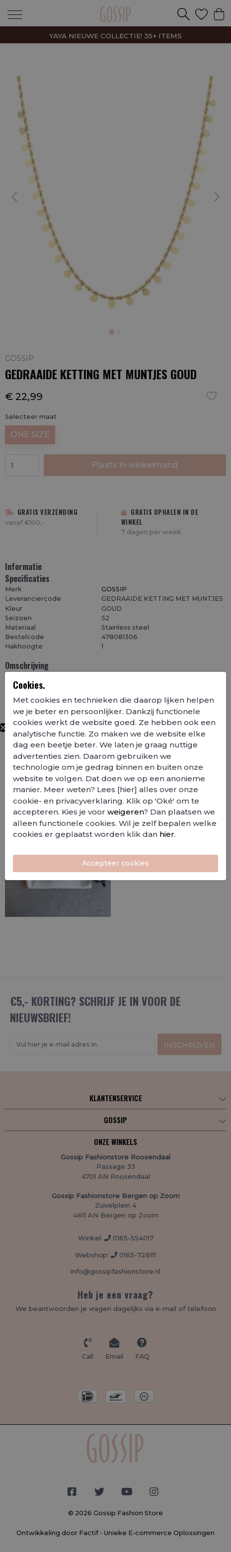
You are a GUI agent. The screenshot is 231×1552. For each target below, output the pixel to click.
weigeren (125, 812)
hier (166, 834)
